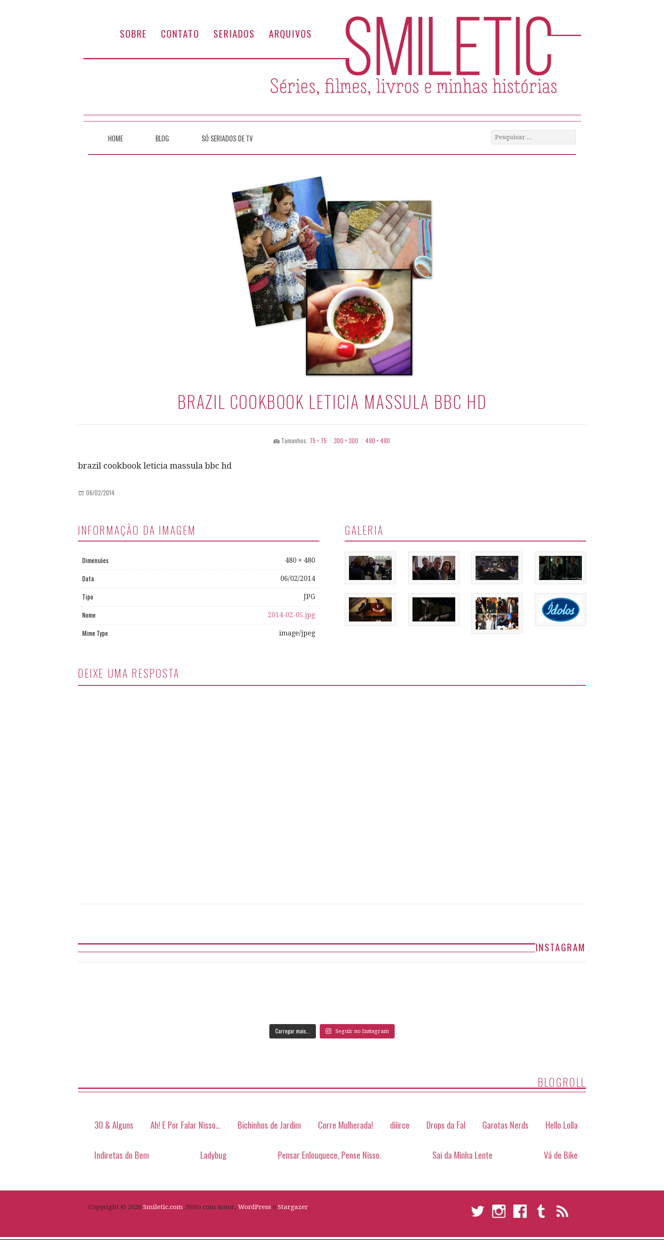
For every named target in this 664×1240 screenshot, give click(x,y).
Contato (180, 33)
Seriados (234, 33)
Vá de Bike (561, 1154)
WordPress (254, 1207)
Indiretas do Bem (121, 1154)
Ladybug (213, 1154)
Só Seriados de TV (227, 138)
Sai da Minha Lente (462, 1154)
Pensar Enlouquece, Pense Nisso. (329, 1154)
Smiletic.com (163, 1207)
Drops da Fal (445, 1124)
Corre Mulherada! (345, 1124)
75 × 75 (318, 440)
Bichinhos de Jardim (269, 1124)
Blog (162, 138)
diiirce (399, 1124)
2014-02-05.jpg (291, 615)
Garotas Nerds (505, 1124)
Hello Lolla (561, 1124)
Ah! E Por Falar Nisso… (185, 1124)
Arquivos (290, 33)
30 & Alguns (113, 1124)
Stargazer (293, 1207)
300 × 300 (346, 440)
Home (115, 138)
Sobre (133, 33)
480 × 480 (377, 440)
